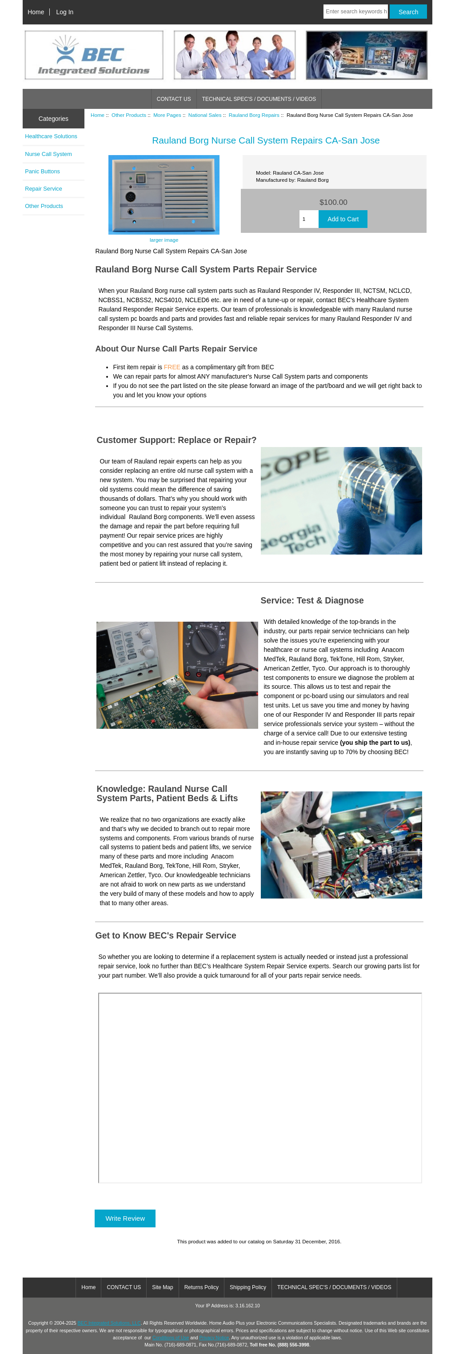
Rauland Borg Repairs (254, 115)
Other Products (129, 115)
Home (36, 12)
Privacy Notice (214, 1337)
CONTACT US (174, 99)
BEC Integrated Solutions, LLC (109, 1323)
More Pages (167, 115)
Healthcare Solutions (51, 136)
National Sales (205, 115)
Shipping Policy (248, 1287)
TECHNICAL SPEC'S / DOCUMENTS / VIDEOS (259, 99)
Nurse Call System (48, 154)
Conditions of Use (170, 1337)
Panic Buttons (42, 171)
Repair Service (43, 188)
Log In (65, 12)
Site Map (162, 1287)
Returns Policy (201, 1287)
